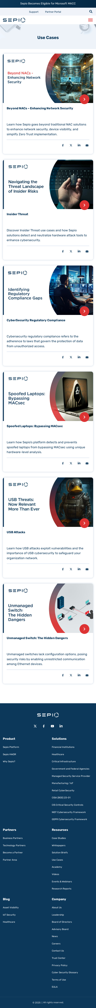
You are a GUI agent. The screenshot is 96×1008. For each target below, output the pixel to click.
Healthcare (58, 754)
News (55, 936)
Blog (6, 899)
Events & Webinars (62, 881)
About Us (57, 907)
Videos (55, 874)
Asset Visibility (11, 907)
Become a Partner (13, 852)
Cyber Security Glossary (65, 972)
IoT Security (9, 914)
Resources (60, 830)
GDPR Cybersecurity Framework (69, 819)
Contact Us (58, 950)
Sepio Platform (11, 747)
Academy (57, 867)
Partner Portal (53, 11)
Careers (56, 943)
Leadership (58, 914)
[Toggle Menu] (90, 19)
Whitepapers (58, 845)
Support (33, 11)
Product (9, 739)
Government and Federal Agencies (70, 768)
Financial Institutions (63, 747)
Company (59, 899)
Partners (9, 830)
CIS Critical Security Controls (67, 805)
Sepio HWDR (9, 754)
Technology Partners (14, 845)
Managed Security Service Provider (71, 776)
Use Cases (57, 860)
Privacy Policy (60, 965)
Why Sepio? (9, 761)
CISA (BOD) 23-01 (61, 797)
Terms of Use (59, 979)
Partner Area (10, 860)
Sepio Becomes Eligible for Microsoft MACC (48, 3)
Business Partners (13, 838)
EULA (55, 987)
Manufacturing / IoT (62, 783)
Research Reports (61, 888)
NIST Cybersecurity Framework (69, 812)
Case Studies (59, 838)
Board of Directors (62, 922)
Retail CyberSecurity (63, 790)
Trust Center (58, 958)
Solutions (59, 739)
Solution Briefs (60, 852)
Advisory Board (60, 929)
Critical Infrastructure (64, 761)
